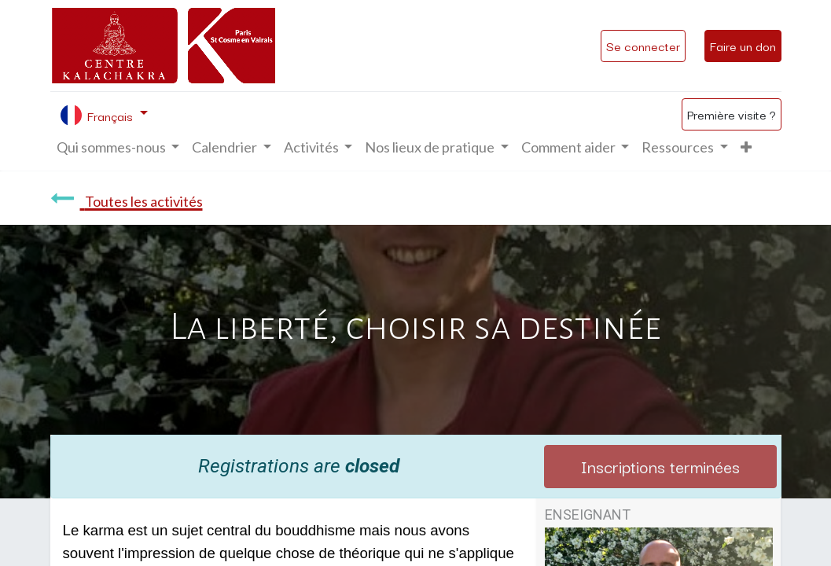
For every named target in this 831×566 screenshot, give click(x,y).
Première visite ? (731, 114)
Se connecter (643, 45)
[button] (746, 147)
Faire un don (743, 45)
